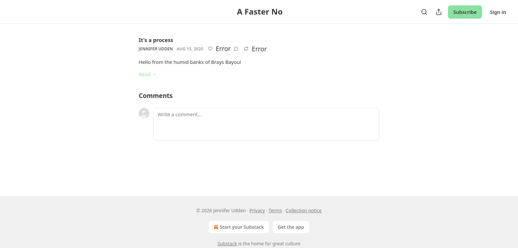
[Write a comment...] (266, 124)
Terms (275, 210)
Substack (227, 243)
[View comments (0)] (236, 49)
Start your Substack (238, 227)
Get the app (291, 227)
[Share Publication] (438, 12)
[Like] (210, 49)
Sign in (498, 12)
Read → (148, 74)
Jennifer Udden (156, 49)
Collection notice (304, 210)
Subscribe (465, 12)
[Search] (424, 12)
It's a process (156, 40)
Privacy (257, 210)
